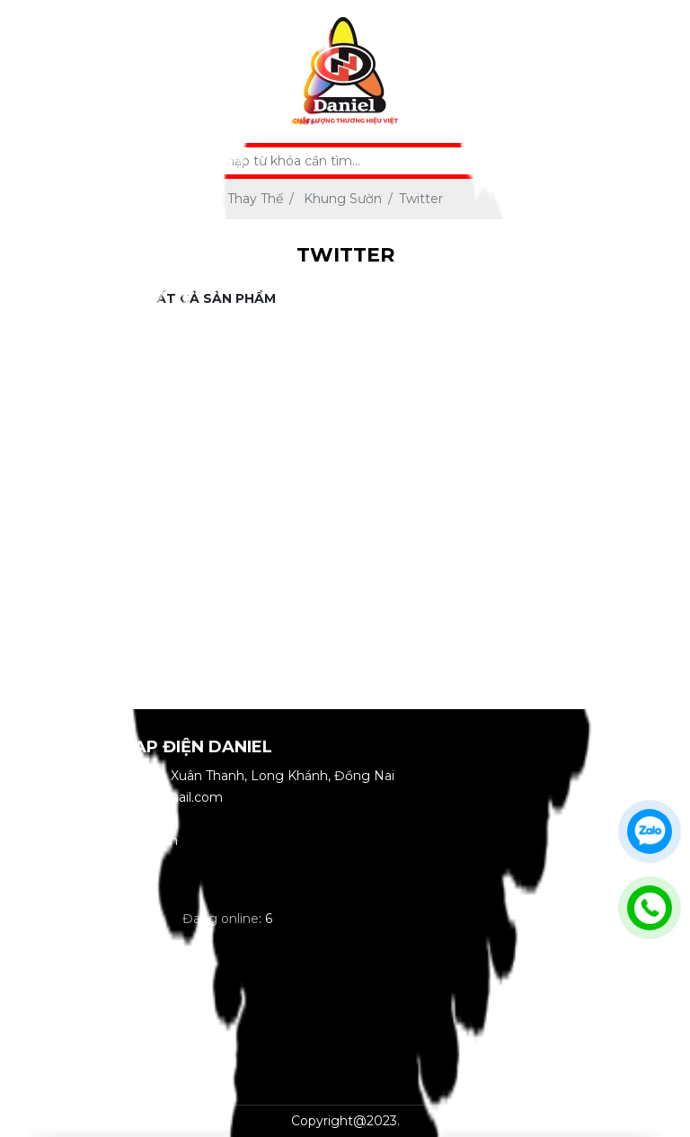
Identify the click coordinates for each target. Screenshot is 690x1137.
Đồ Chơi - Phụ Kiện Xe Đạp (62, 581)
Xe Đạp (62, 339)
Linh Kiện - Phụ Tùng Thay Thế (62, 493)
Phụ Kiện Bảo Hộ (62, 658)
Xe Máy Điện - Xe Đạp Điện (62, 405)
